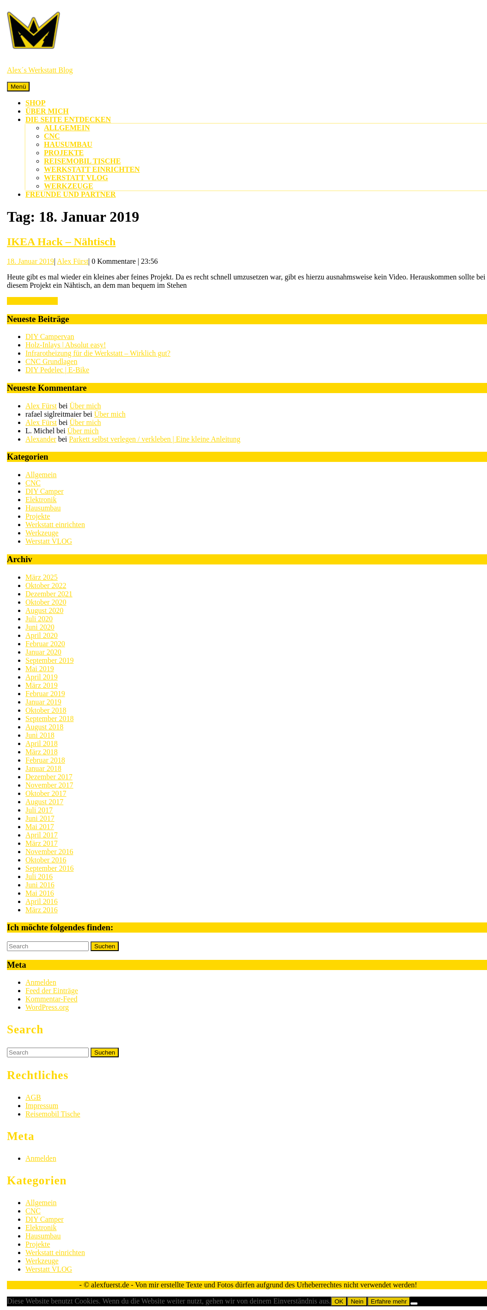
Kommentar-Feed (51, 999)
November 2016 (49, 851)
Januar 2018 (43, 768)
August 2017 (44, 802)
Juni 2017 (40, 818)
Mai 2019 (39, 669)
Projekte (64, 153)
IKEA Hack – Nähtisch (61, 242)
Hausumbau (68, 144)
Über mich (47, 111)
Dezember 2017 (49, 777)
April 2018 (41, 743)
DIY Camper (44, 491)
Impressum (41, 1106)
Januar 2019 (43, 702)
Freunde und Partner (70, 194)
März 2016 (41, 910)
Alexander (40, 439)
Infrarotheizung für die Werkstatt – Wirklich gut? (97, 353)
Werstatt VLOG (76, 178)
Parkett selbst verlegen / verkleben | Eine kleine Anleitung (154, 439)
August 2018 (44, 727)
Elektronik (41, 499)
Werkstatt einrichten (92, 169)
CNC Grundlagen (51, 361)
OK (339, 1301)
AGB (33, 1097)
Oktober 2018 (45, 710)
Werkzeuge (68, 186)
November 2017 (49, 785)
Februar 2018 (45, 760)
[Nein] (414, 1303)
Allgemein (67, 128)
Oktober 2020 (45, 602)
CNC (52, 136)
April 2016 (41, 901)
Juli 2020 (39, 619)
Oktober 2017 (45, 793)
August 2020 (44, 610)
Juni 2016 (40, 885)
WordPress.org (47, 1007)
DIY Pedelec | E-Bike (57, 370)
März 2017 (41, 843)
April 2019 (41, 677)
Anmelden (40, 982)
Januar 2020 (43, 652)
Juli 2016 (39, 876)
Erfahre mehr (389, 1301)
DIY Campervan (49, 336)
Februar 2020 (45, 644)
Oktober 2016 (45, 860)
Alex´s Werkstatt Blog (40, 70)
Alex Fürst (72, 261)
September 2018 (49, 718)
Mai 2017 (39, 827)
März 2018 (41, 752)
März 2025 (41, 577)
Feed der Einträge (51, 991)
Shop (35, 103)
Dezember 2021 (49, 594)
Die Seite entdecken (68, 119)
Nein (357, 1301)
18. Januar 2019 (30, 261)
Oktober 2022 (45, 585)
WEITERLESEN (32, 301)
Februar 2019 (45, 693)
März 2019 (41, 685)
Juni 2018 (40, 735)
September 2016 (49, 868)
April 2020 (41, 635)
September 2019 (49, 660)
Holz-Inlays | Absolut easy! (65, 345)
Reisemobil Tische (82, 161)
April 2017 (41, 835)
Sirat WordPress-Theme (42, 1285)
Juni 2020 (40, 627)
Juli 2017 (39, 810)
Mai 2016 (39, 893)
